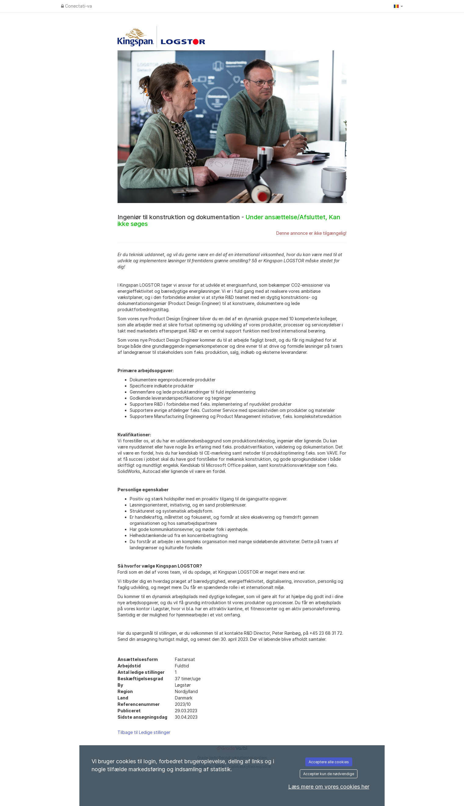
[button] (398, 6)
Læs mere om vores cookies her (328, 786)
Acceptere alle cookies (329, 762)
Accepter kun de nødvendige (328, 774)
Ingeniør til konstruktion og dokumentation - (229, 220)
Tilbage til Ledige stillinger (144, 732)
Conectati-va (76, 6)
